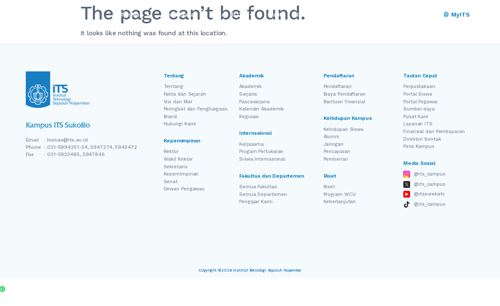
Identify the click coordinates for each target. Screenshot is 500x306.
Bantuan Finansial (344, 102)
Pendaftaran (338, 86)
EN (408, 14)
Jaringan (334, 144)
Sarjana (248, 94)
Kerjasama (251, 144)
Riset (329, 187)
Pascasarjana (254, 102)
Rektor (171, 151)
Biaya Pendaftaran (345, 94)
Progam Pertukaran (261, 151)
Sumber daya (419, 109)
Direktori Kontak (422, 139)
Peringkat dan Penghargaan (196, 109)
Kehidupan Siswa (344, 129)
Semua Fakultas (258, 187)
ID (432, 14)
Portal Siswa (417, 94)
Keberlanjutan (340, 201)
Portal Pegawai (420, 102)
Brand (170, 116)
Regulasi (249, 116)
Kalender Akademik (261, 109)
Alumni (331, 136)
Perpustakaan (419, 86)
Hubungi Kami (180, 124)
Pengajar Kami (256, 201)
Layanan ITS (418, 124)
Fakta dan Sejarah (185, 94)
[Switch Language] (420, 15)
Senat (171, 181)
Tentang (173, 86)
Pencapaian (337, 151)
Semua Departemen (263, 194)
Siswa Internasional (262, 159)
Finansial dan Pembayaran (434, 131)
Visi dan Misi (178, 102)
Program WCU (340, 194)
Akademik (250, 86)
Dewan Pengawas (184, 189)
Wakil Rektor (178, 159)
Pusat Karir (415, 116)
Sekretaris (175, 167)
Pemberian (336, 159)
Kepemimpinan (181, 174)
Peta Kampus (418, 146)
